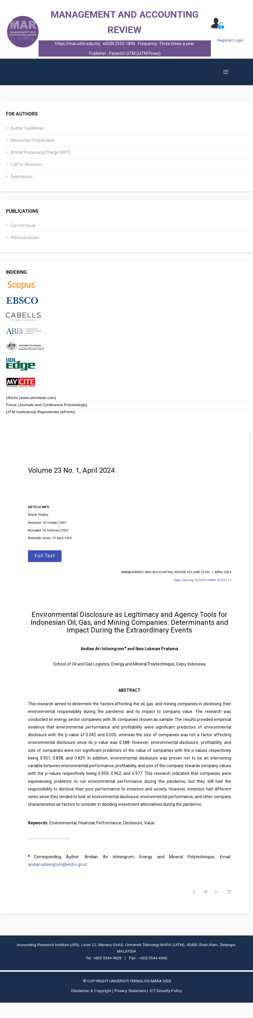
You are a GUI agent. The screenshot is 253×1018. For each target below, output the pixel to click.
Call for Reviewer (26, 164)
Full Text (52, 556)
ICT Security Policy (166, 1006)
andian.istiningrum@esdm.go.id (64, 872)
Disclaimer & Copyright (91, 1006)
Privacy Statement (130, 1006)
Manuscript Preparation (32, 140)
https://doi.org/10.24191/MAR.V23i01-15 (199, 580)
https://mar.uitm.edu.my (77, 43)
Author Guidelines (27, 128)
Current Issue (22, 225)
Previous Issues (24, 237)
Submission (21, 176)
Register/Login (230, 40)
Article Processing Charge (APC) (40, 152)
